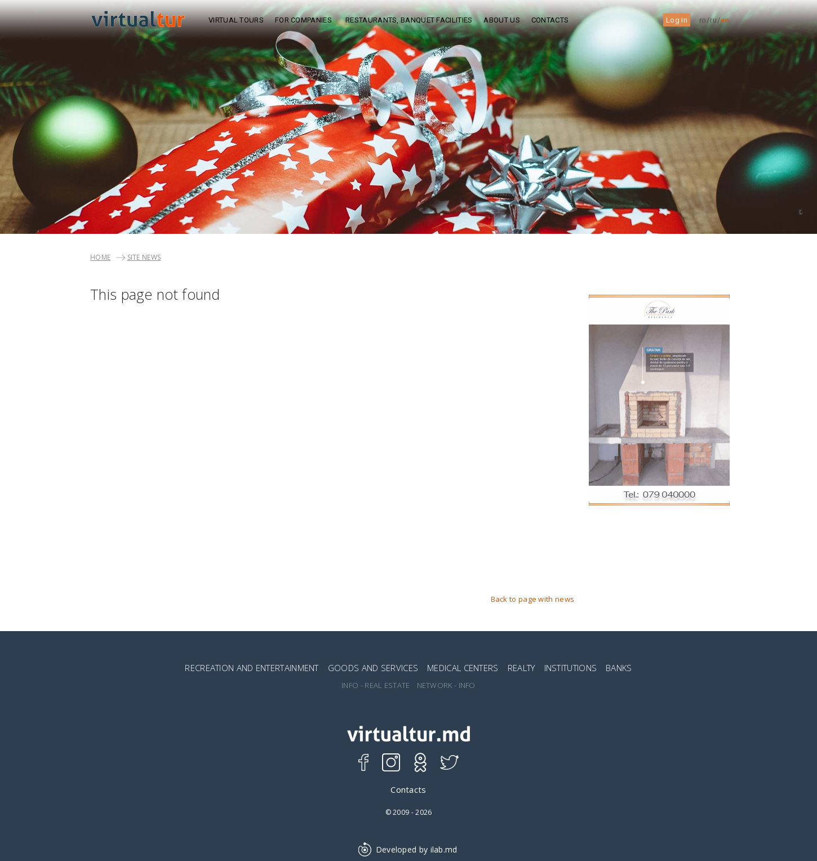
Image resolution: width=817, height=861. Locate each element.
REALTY (521, 667)
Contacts (550, 20)
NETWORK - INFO (446, 685)
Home (100, 257)
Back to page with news (533, 599)
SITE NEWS (144, 257)
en (725, 20)
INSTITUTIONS (570, 667)
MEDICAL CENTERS (463, 667)
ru (713, 20)
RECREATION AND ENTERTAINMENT (251, 667)
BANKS (619, 667)
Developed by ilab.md (408, 849)
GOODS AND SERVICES (373, 667)
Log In (676, 20)
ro (703, 20)
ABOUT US (501, 20)
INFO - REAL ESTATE (375, 685)
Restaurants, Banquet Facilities (408, 20)
